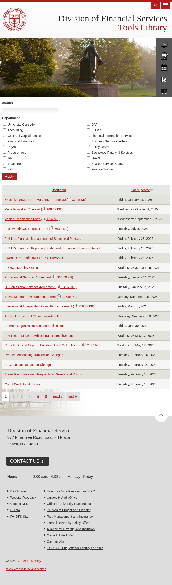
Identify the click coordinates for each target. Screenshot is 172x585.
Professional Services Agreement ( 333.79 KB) (39, 277)
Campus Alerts (57, 541)
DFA (94, 124)
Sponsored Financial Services (112, 152)
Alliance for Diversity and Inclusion (71, 529)
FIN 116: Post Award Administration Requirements (39, 335)
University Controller (22, 124)
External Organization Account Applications (34, 326)
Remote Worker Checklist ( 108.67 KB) (33, 209)
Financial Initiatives (21, 141)
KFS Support (164, 79)
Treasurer (14, 163)
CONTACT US (24, 461)
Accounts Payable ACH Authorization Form (34, 316)
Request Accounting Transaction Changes (34, 355)
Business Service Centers (109, 141)
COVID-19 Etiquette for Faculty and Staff (75, 548)
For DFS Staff (19, 516)
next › (57, 396)
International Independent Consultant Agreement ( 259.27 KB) (49, 306)
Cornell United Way (60, 535)
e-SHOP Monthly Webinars (23, 267)
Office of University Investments (69, 504)
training (164, 67)
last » (72, 396)
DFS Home (18, 491)
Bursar (96, 130)
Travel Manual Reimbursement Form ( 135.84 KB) (41, 297)
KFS (11, 169)
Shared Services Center (108, 163)
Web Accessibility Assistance (26, 569)
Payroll (12, 147)
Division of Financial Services (112, 18)
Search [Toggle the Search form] (155, 5)
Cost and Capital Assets (24, 136)
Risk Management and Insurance (70, 516)
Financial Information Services (112, 136)
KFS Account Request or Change (28, 365)
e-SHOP (164, 90)
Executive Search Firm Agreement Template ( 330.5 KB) (45, 199)
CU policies (164, 55)
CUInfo (15, 510)
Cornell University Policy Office (68, 523)
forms (164, 43)
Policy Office (100, 147)
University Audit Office (62, 497)
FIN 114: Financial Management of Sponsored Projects (43, 238)
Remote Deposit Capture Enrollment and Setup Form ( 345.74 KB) (53, 345)
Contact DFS (19, 504)
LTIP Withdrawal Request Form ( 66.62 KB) (37, 229)
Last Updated (142, 190)
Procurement (17, 152)
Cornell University (28, 561)
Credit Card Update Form (22, 384)
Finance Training (103, 169)
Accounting (15, 130)
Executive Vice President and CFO (71, 491)
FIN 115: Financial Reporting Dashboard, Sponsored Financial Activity (53, 248)
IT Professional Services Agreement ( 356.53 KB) (41, 287)
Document (59, 190)
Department (11, 118)
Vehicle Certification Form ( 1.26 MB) (32, 219)
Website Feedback (23, 497)
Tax (10, 158)
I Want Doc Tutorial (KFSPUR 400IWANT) (34, 258)
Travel (95, 158)
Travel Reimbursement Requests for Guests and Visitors (44, 374)
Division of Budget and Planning (69, 510)
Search (7, 102)
